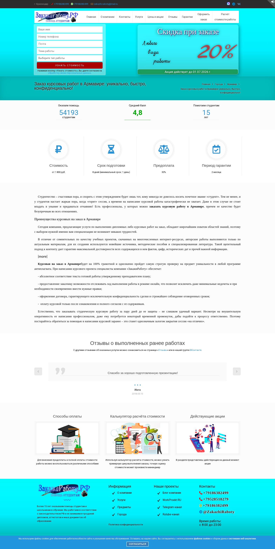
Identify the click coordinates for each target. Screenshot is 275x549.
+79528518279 (216, 499)
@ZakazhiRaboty (219, 512)
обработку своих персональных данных (69, 73)
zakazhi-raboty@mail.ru (106, 4)
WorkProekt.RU (172, 500)
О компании (124, 492)
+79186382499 (61, 4)
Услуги (121, 500)
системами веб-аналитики (242, 538)
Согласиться (137, 544)
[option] (137, 379)
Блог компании (172, 492)
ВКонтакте (195, 350)
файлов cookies (202, 538)
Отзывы (162, 350)
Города (121, 514)
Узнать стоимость (69, 65)
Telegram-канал (172, 507)
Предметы (124, 507)
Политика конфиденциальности (126, 524)
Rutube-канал (171, 514)
